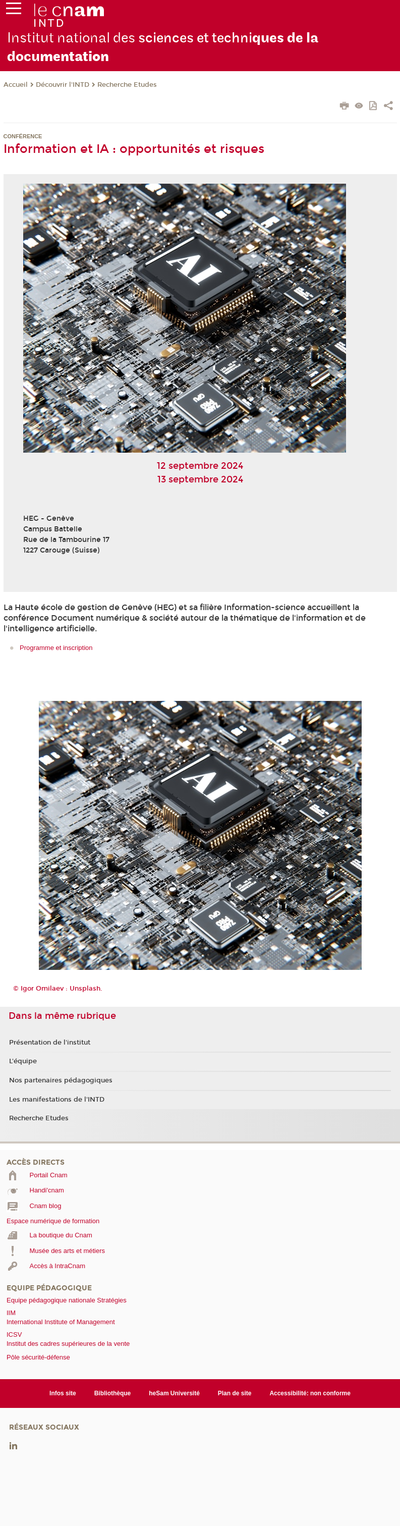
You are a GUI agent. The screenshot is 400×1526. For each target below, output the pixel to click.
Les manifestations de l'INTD (56, 1100)
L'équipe (23, 1061)
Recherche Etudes (127, 85)
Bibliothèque (112, 1393)
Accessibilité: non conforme (310, 1393)
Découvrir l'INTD (62, 85)
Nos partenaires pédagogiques (60, 1080)
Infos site (62, 1393)
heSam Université (174, 1393)
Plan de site (235, 1393)
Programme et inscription (56, 647)
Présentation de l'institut (49, 1043)
